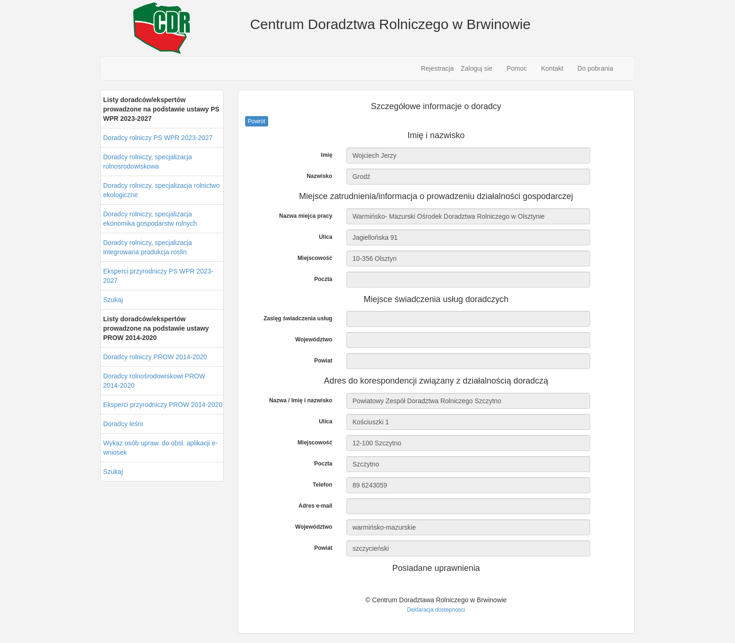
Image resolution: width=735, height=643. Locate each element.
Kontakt (552, 68)
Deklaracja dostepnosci (436, 609)
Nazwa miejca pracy (305, 216)
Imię (326, 155)
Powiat (323, 360)
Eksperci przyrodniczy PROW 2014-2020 (162, 404)
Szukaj (113, 299)
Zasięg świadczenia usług (297, 318)
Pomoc (517, 68)
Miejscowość (315, 258)
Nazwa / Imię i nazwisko (300, 400)
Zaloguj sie (477, 68)
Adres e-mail (315, 506)
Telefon (322, 484)
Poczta (323, 279)
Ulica (325, 237)
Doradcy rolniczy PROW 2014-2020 (155, 357)
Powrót (256, 121)
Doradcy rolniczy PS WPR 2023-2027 (157, 137)
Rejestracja (437, 68)
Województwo (313, 339)
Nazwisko (319, 176)
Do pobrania (595, 68)
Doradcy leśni (123, 424)
